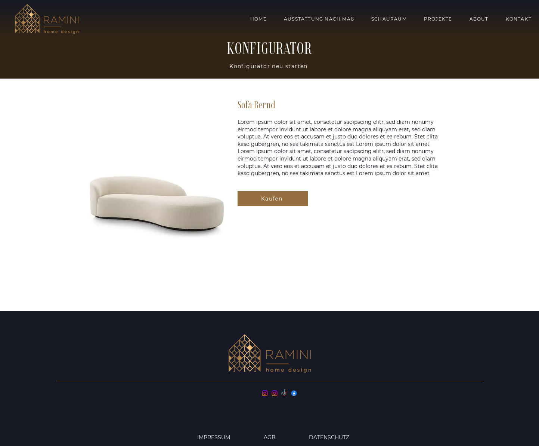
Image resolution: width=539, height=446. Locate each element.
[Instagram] (265, 393)
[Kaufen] (273, 198)
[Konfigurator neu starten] (269, 66)
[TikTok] (284, 393)
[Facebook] (294, 393)
